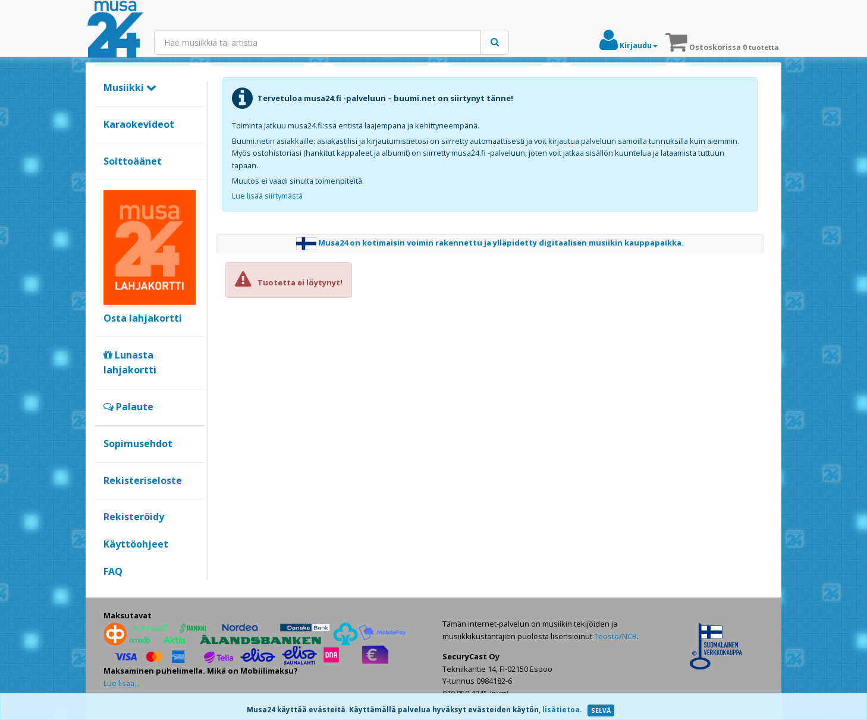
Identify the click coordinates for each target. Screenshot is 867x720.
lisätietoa (561, 709)
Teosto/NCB (615, 636)
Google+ (110, 591)
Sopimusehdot (137, 443)
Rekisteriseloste (142, 480)
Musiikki (129, 87)
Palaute (128, 406)
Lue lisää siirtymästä (267, 195)
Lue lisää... (121, 683)
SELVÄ (601, 710)
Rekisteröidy (133, 516)
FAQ (112, 571)
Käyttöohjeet (135, 544)
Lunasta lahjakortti (129, 362)
